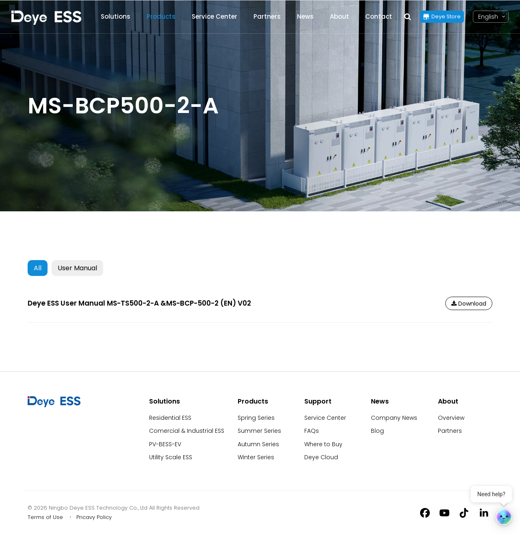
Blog (377, 431)
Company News (394, 418)
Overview (451, 418)
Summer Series (259, 431)
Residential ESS (170, 418)
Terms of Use (45, 517)
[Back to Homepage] (46, 18)
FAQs (311, 431)
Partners (267, 16)
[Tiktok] (464, 512)
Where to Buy (323, 444)
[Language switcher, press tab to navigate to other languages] (488, 16)
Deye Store (446, 16)
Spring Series (256, 418)
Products (161, 16)
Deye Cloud (321, 457)
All (37, 268)
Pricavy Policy (94, 517)
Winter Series (256, 457)
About (339, 16)
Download (468, 304)
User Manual (77, 268)
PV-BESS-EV (165, 444)
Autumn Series (258, 444)
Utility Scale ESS (170, 457)
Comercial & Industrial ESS (186, 431)
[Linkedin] (483, 512)
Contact (378, 16)
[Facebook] (425, 512)
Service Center (214, 16)
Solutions (115, 16)
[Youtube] (444, 512)
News (305, 16)
